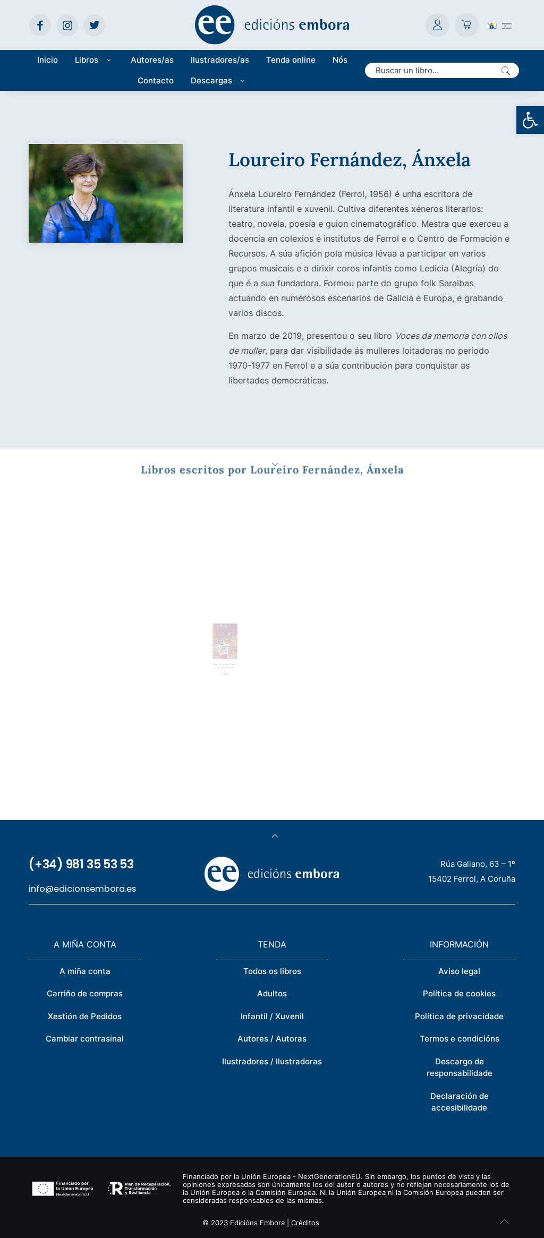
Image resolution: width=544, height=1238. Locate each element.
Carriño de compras (85, 993)
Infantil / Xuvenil (272, 1016)
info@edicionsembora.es (82, 889)
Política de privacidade (459, 1016)
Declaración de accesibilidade (459, 1102)
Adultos (272, 993)
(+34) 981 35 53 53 (81, 864)
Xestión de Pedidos (85, 1016)
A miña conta (85, 971)
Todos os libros (272, 971)
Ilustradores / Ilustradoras (272, 1061)
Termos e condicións (459, 1039)
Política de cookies (459, 993)
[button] (530, 120)
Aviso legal (459, 971)
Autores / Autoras (272, 1039)
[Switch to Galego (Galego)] (491, 25)
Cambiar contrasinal (85, 1039)
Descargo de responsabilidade (459, 1067)
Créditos (305, 1222)
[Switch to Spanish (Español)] (506, 25)
